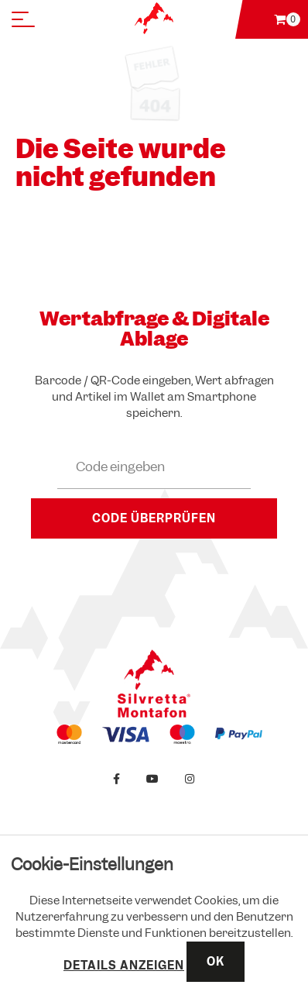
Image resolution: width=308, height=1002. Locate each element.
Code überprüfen (154, 518)
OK (215, 961)
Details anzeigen (123, 965)
